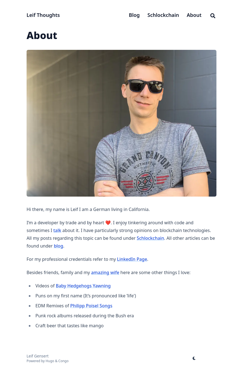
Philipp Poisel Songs (91, 306)
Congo (63, 361)
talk (57, 230)
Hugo (50, 361)
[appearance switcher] (194, 358)
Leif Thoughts (43, 15)
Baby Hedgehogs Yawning (83, 286)
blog (58, 246)
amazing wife (105, 272)
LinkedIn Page (132, 259)
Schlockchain (150, 238)
